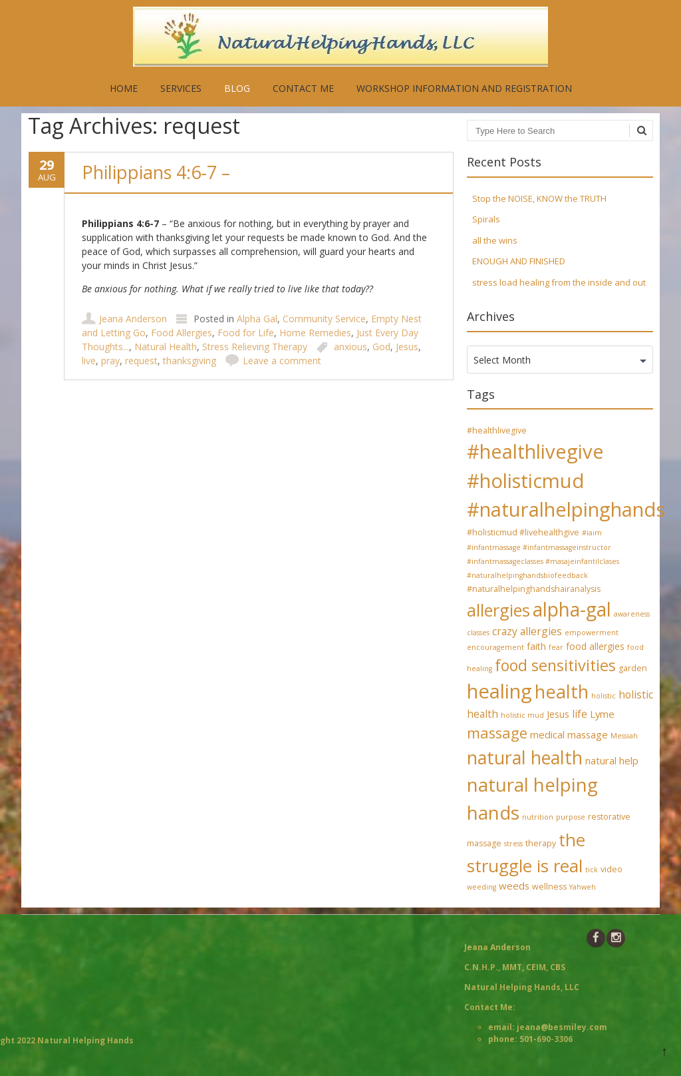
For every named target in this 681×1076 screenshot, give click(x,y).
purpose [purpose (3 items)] (570, 817)
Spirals (486, 219)
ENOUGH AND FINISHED (518, 261)
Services (181, 88)
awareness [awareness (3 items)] (632, 614)
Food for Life (245, 332)
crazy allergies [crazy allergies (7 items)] (527, 631)
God (381, 346)
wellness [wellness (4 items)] (549, 886)
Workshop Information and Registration (464, 88)
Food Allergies (181, 332)
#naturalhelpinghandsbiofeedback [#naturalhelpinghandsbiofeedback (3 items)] (527, 575)
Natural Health (165, 346)
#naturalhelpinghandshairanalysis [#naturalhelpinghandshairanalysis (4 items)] (534, 589)
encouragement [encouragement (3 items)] (495, 647)
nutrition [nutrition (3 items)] (537, 817)
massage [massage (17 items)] (497, 732)
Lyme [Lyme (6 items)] (602, 713)
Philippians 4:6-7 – (156, 172)
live (89, 360)
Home (124, 88)
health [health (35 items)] (562, 691)
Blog (237, 88)
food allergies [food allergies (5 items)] (595, 646)
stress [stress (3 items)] (513, 843)
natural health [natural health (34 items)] (525, 757)
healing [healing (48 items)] (499, 691)
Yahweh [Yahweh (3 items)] (582, 887)
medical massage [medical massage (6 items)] (569, 734)
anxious (350, 346)
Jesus (407, 346)
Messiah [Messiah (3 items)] (624, 735)
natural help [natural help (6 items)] (611, 760)
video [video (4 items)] (611, 869)
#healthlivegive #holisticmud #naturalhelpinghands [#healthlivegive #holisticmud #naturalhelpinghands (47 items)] (566, 480)
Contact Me (303, 88)
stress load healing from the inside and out (559, 282)
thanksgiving (189, 360)
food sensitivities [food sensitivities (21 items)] (555, 665)
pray (110, 360)
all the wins (494, 240)
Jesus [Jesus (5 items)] (558, 714)
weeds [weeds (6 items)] (514, 885)
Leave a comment (282, 360)
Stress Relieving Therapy (254, 346)
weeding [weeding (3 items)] (481, 887)
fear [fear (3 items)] (556, 647)
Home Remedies (315, 332)
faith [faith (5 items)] (536, 646)
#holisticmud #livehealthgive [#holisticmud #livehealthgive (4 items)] (523, 532)
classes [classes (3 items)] (478, 632)
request (141, 360)
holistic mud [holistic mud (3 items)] (522, 715)
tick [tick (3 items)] (591, 869)
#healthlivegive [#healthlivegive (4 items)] (497, 430)
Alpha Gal (257, 318)
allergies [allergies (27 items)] (498, 610)
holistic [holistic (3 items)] (603, 695)
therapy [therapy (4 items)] (540, 843)
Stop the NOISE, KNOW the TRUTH (539, 198)
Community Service (324, 318)
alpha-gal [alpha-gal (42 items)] (572, 609)
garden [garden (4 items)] (632, 668)
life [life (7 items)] (579, 713)
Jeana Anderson (133, 318)
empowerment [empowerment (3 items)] (591, 632)
